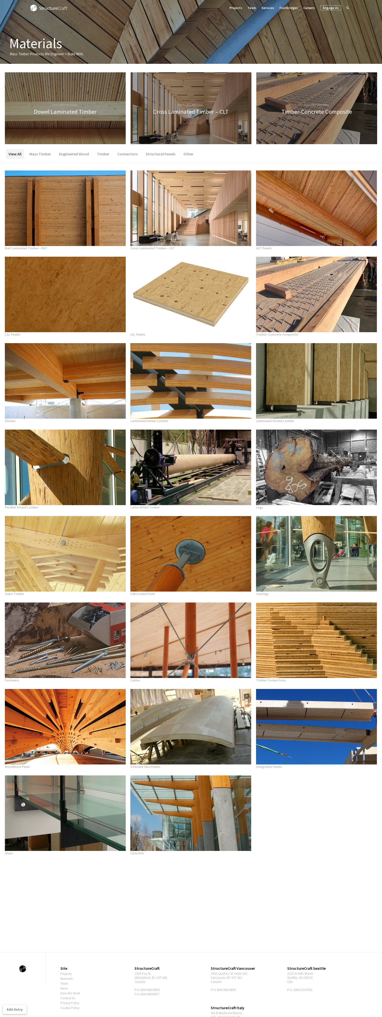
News (64, 988)
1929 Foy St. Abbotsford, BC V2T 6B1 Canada (151, 978)
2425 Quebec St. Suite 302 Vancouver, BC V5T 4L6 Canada (230, 978)
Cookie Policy (70, 1008)
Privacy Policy (70, 1003)
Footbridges (288, 8)
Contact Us (68, 998)
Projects (235, 8)
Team (252, 8)
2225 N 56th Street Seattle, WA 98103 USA (300, 978)
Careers (309, 8)
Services (267, 8)
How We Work (70, 993)
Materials (67, 978)
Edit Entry (15, 1009)
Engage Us (331, 8)
